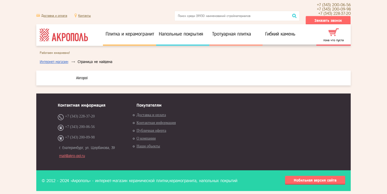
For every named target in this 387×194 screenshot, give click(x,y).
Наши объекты (148, 146)
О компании (146, 138)
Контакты (84, 15)
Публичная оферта (151, 131)
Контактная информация (156, 123)
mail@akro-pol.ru (72, 156)
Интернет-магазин (54, 62)
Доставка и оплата (54, 15)
